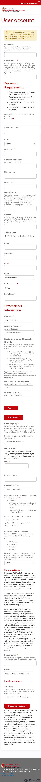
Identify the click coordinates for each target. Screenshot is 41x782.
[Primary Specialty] (16, 489)
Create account (33, 3)
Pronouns (8, 215)
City (6, 264)
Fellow (28, 517)
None (16, 526)
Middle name (9, 172)
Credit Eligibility (10, 424)
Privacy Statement (8, 773)
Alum (9, 526)
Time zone (8, 687)
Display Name (10, 192)
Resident (19, 517)
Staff (9, 520)
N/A (8, 236)
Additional (8, 253)
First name (8, 150)
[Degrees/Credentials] (16, 332)
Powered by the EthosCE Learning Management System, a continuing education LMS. (32, 780)
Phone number (10, 655)
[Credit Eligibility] (16, 441)
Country (7, 274)
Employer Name (10, 475)
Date (6, 462)
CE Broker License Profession (16, 531)
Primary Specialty (11, 485)
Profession (8, 316)
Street (6, 243)
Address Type (10, 233)
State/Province (10, 284)
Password (8, 119)
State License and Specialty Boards (18, 340)
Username (8, 44)
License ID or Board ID (12, 393)
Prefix (6, 140)
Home (15, 236)
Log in (24, 3)
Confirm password (12, 127)
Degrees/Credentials (12, 326)
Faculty (16, 520)
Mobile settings (12, 570)
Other (32, 236)
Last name (8, 182)
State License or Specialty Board (16, 382)
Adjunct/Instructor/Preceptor (18, 523)
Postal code (9, 294)
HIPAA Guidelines (7, 775)
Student (10, 517)
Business (23, 236)
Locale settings (12, 681)
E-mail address (10, 61)
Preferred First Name (13, 160)
